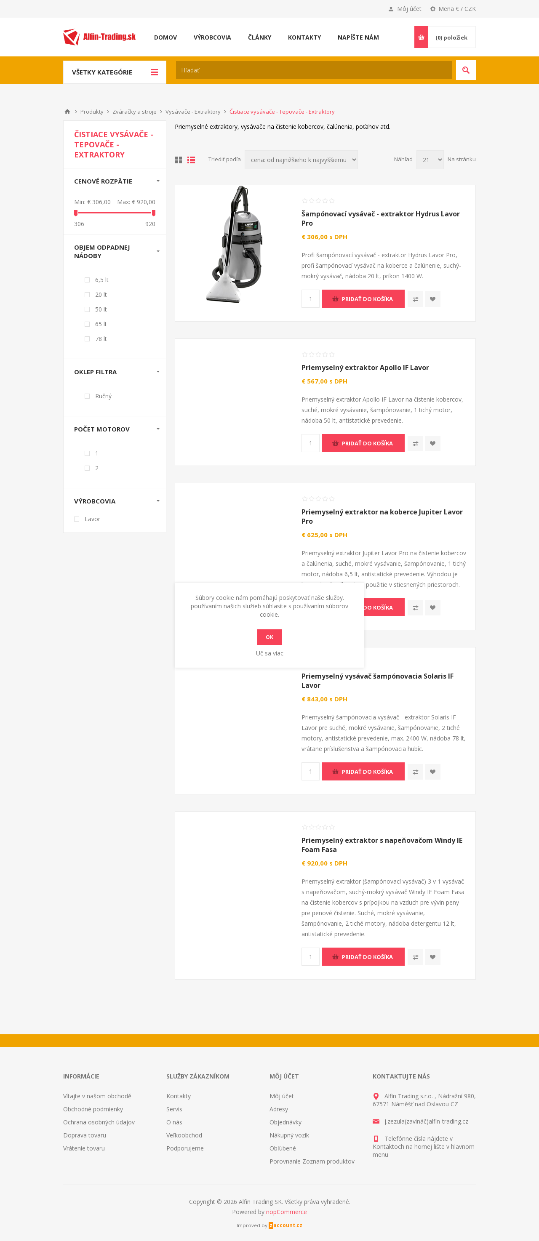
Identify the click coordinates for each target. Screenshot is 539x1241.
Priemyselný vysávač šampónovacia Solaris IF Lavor (378, 680)
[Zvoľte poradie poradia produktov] (301, 159)
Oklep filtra (95, 372)
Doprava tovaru (84, 1135)
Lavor (92, 519)
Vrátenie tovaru (84, 1148)
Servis (174, 1109)
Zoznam (191, 160)
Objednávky (286, 1122)
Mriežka (178, 160)
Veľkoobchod (184, 1135)
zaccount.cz (286, 1225)
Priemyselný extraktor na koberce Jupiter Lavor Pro (382, 516)
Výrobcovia (94, 501)
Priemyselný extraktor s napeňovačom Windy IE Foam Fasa (382, 845)
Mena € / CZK (457, 9)
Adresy (279, 1109)
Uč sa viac (269, 653)
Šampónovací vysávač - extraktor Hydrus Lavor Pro (381, 218)
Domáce (67, 111)
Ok (269, 637)
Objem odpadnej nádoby (102, 251)
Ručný (103, 396)
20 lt (101, 294)
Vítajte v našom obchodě (97, 1096)
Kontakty (178, 1096)
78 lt (101, 339)
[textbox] (314, 70)
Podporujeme (185, 1148)
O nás (174, 1122)
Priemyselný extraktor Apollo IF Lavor (365, 367)
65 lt (101, 324)
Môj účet (409, 9)
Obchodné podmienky (93, 1109)
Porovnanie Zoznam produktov (312, 1161)
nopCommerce (286, 1212)
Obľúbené (283, 1148)
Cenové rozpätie (103, 181)
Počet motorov (102, 429)
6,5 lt (102, 280)
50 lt (101, 309)
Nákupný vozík (289, 1135)
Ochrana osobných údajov (99, 1122)
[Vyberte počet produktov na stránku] (430, 159)
